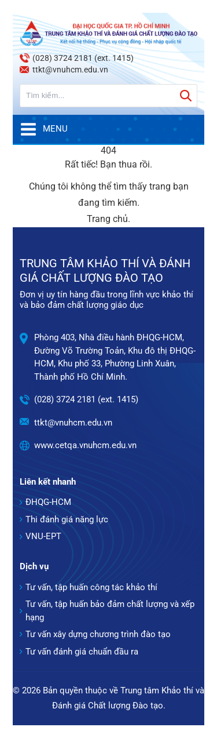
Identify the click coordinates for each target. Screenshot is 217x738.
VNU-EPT (43, 536)
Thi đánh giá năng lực (66, 519)
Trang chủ (107, 218)
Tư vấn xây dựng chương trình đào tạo (98, 634)
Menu (44, 129)
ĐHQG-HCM (48, 502)
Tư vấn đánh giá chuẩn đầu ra (81, 651)
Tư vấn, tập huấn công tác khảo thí (91, 587)
